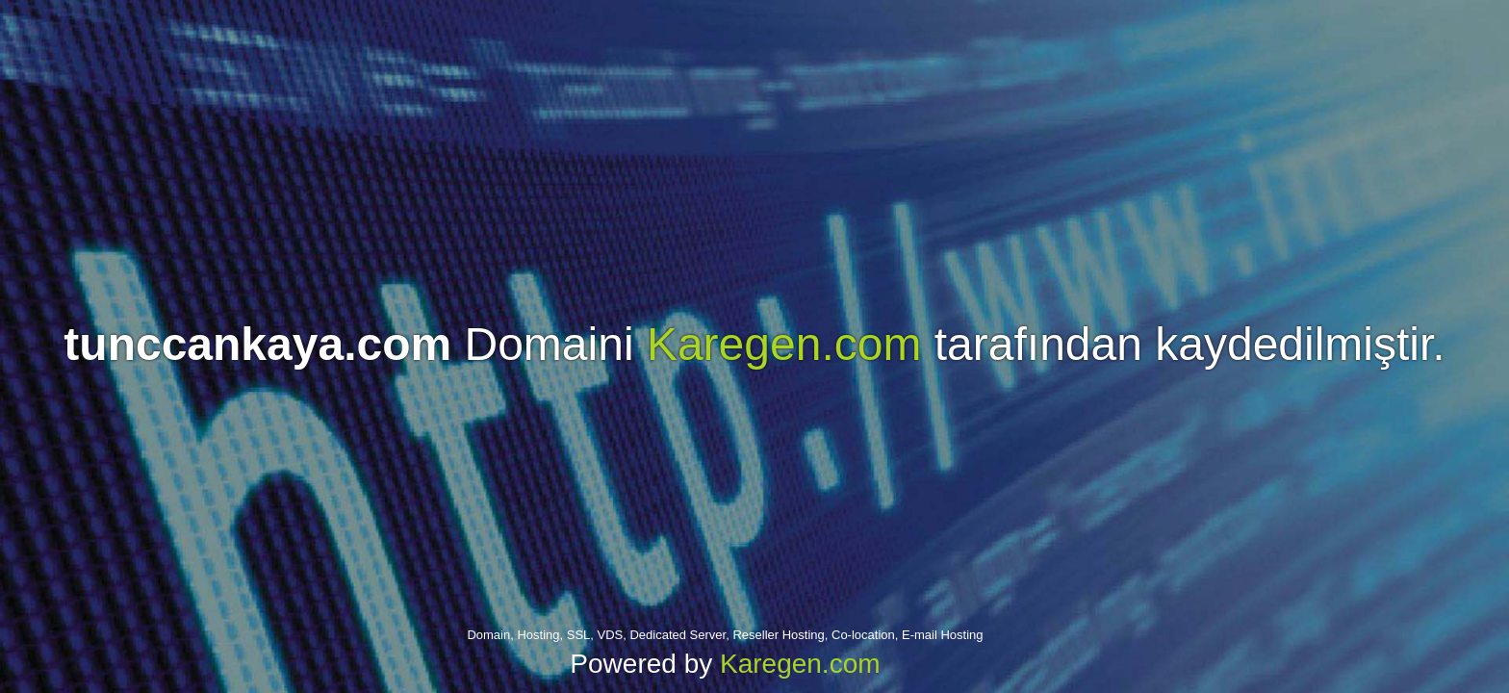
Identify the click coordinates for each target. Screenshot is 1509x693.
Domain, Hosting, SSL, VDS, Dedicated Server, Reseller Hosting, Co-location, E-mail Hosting (725, 635)
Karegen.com (784, 344)
